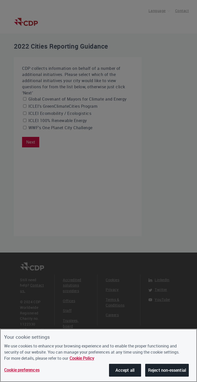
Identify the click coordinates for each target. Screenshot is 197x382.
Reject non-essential (167, 370)
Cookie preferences (22, 370)
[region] (98, 355)
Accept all (124, 370)
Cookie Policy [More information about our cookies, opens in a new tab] (82, 358)
